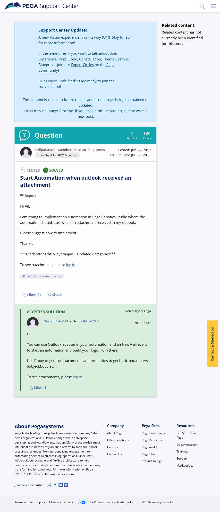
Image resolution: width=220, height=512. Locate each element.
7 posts (99, 150)
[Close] (213, 494)
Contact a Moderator (212, 343)
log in (70, 264)
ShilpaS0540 (45, 150)
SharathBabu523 (56, 321)
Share (55, 295)
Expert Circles (82, 64)
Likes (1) (32, 295)
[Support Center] (41, 6)
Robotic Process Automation (42, 276)
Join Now (168, 500)
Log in (194, 500)
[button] (130, 152)
